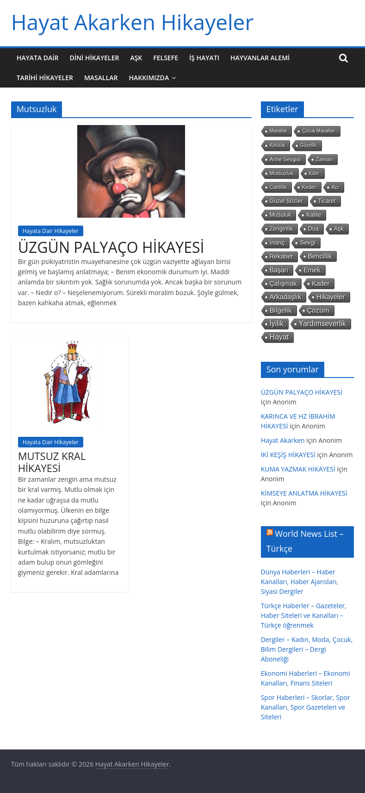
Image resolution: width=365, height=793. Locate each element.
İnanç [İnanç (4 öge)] (277, 242)
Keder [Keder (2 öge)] (309, 187)
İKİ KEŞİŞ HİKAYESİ (288, 454)
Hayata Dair (38, 57)
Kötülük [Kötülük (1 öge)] (277, 145)
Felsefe (165, 57)
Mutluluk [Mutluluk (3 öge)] (280, 215)
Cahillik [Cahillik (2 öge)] (278, 187)
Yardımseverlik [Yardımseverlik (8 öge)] (322, 323)
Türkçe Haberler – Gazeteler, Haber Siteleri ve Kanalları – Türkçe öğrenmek (303, 615)
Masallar (101, 77)
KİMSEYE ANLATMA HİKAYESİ (304, 493)
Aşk (136, 57)
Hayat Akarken (283, 440)
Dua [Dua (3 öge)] (313, 229)
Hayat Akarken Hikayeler (132, 21)
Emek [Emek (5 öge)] (311, 270)
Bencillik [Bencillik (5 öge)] (320, 256)
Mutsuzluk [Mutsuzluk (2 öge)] (282, 173)
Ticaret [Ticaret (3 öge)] (327, 201)
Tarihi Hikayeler (45, 77)
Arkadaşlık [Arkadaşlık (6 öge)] (286, 297)
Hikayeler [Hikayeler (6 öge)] (330, 297)
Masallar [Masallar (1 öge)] (278, 130)
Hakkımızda (149, 77)
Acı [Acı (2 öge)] (336, 187)
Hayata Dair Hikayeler (51, 231)
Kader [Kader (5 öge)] (320, 283)
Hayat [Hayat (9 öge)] (279, 337)
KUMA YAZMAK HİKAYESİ (298, 469)
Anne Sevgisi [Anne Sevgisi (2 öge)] (285, 159)
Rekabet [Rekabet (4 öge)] (281, 256)
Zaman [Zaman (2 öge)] (324, 159)
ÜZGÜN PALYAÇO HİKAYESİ (111, 247)
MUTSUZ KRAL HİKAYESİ (52, 462)
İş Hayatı (204, 57)
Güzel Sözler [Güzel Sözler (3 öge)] (286, 201)
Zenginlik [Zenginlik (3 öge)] (281, 229)
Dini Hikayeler (94, 57)
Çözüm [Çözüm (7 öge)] (318, 310)
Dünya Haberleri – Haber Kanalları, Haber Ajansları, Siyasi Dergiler (300, 581)
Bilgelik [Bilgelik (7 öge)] (281, 310)
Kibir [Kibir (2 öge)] (314, 173)
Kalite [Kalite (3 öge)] (313, 215)
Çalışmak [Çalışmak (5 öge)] (283, 283)
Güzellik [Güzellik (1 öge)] (308, 145)
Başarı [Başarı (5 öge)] (279, 270)
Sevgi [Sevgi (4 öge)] (308, 242)
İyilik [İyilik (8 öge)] (277, 323)
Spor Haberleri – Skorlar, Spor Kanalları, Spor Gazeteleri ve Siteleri (305, 707)
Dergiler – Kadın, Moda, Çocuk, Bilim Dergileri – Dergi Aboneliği (307, 649)
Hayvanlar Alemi (260, 57)
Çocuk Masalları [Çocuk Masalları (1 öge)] (318, 130)
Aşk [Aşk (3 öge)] (339, 229)
